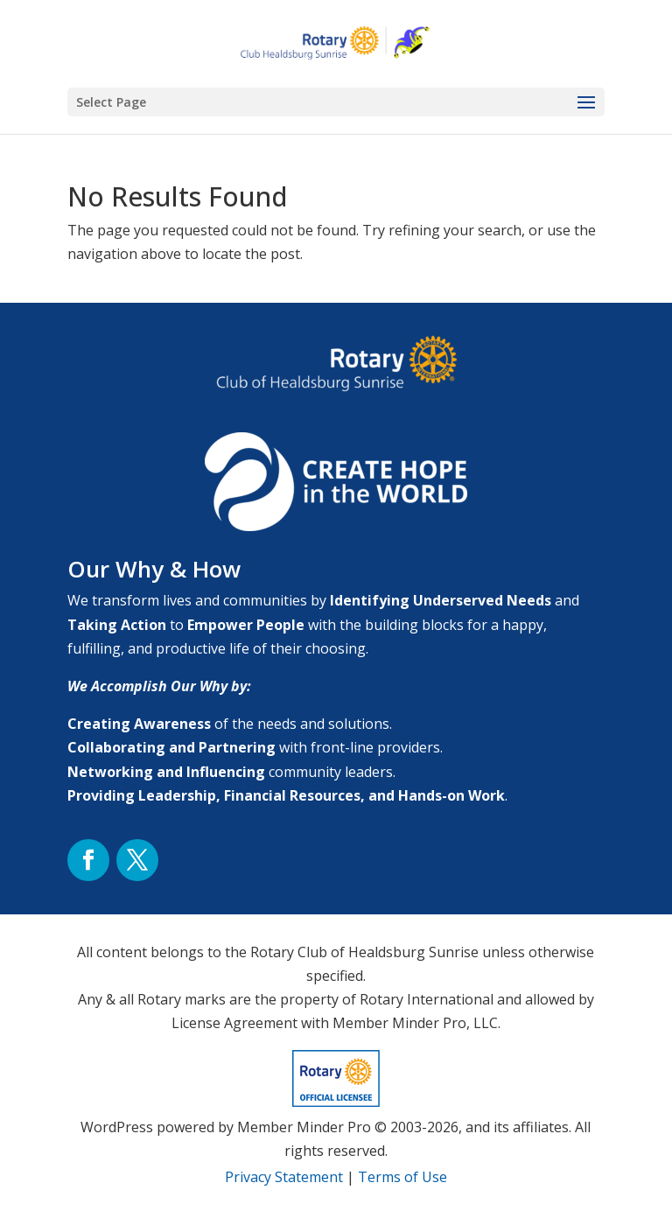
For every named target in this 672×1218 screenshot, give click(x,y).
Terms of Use (402, 1176)
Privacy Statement (284, 1176)
